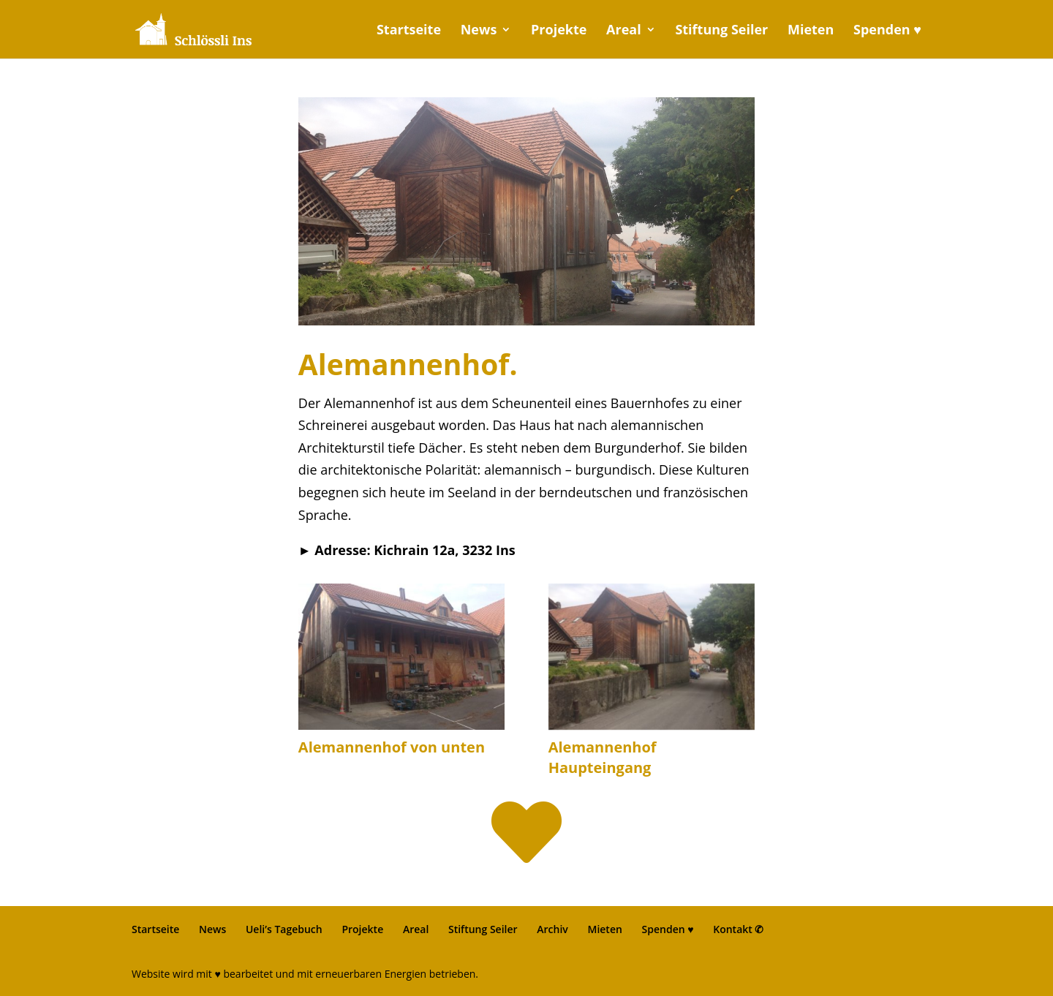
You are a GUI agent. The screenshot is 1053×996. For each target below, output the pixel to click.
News (479, 31)
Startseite (409, 31)
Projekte (558, 31)
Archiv (552, 929)
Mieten (811, 31)
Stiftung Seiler (721, 31)
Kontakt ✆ (738, 929)
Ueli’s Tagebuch (284, 929)
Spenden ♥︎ (887, 31)
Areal (623, 31)
